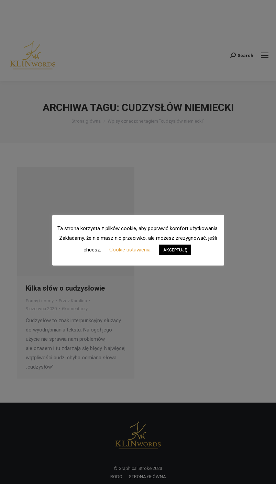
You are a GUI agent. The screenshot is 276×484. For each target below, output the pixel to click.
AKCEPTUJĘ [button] (175, 249)
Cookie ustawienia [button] (130, 250)
